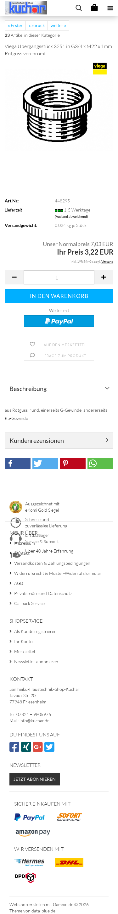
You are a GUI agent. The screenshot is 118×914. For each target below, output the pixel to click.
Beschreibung (28, 388)
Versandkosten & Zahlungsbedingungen (52, 563)
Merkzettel (24, 651)
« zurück (37, 25)
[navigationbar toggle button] (110, 8)
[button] (14, 277)
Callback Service (29, 603)
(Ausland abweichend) (71, 216)
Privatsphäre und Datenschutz (43, 593)
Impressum (24, 543)
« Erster (15, 25)
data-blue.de (43, 910)
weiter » (58, 25)
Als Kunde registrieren (35, 631)
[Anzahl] (59, 277)
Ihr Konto (23, 641)
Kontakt (22, 553)
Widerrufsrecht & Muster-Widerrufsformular (58, 573)
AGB (18, 583)
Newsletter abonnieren (36, 661)
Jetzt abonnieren (35, 779)
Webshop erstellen (27, 904)
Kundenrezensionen (36, 440)
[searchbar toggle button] (79, 8)
